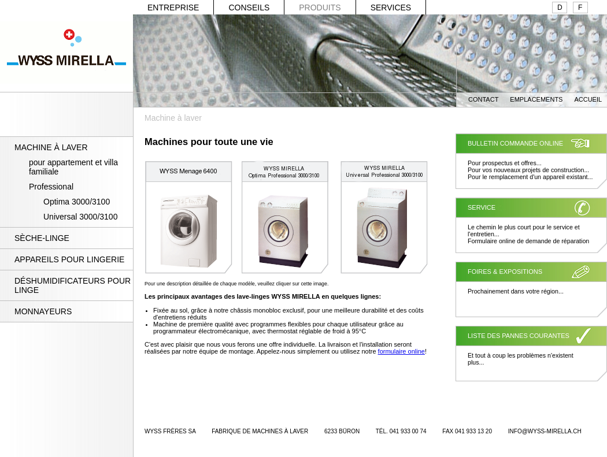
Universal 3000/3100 (80, 216)
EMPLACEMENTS (536, 99)
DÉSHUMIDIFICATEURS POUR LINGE (72, 285)
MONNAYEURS (43, 311)
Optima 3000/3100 (76, 201)
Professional (51, 186)
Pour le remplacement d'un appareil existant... (530, 176)
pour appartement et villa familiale (73, 167)
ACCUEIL (588, 99)
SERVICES (391, 7)
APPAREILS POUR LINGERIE (69, 259)
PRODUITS (319, 7)
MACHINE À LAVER (51, 147)
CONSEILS (248, 7)
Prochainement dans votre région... (516, 291)
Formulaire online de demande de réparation (528, 240)
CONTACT (483, 99)
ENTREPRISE (173, 7)
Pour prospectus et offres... (505, 162)
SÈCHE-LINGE (41, 238)
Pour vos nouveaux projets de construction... (528, 169)
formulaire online (401, 351)
